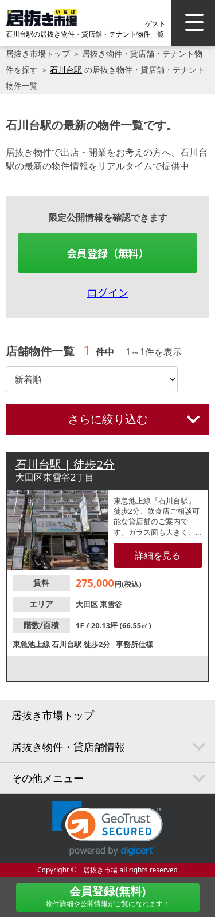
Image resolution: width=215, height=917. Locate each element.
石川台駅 (66, 69)
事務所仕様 (134, 644)
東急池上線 (32, 644)
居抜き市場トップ (38, 53)
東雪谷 (111, 604)
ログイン (107, 292)
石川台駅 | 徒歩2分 (65, 464)
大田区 (88, 604)
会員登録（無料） (108, 252)
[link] (107, 829)
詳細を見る (158, 555)
